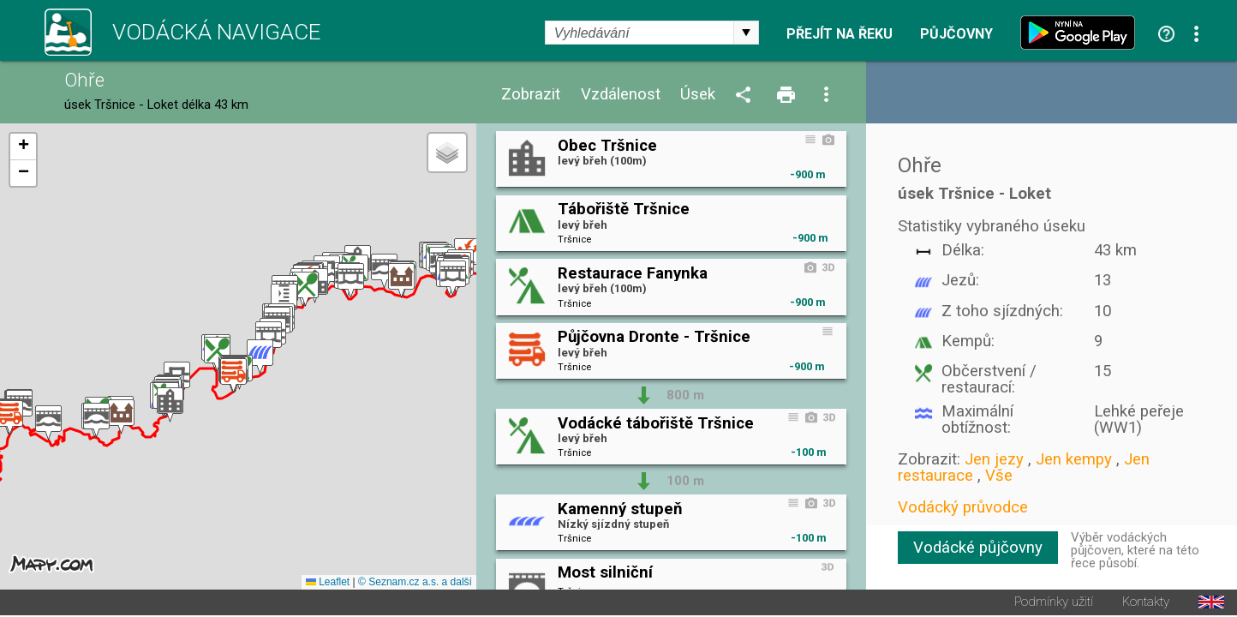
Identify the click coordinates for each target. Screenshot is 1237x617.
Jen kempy (1074, 459)
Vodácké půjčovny (978, 547)
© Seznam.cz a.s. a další (415, 584)
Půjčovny (956, 34)
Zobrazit (530, 95)
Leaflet (328, 584)
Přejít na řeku (839, 34)
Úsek (697, 95)
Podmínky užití (1053, 603)
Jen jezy (994, 459)
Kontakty (1145, 603)
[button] (48, 423)
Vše (999, 475)
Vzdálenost (620, 95)
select (746, 32)
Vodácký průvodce (963, 507)
